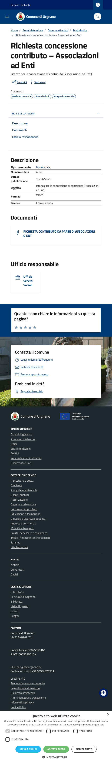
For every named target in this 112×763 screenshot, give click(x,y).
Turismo (15, 542)
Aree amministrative (23, 439)
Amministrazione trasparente (28, 697)
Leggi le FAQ (18, 678)
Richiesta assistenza (23, 693)
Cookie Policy (18, 707)
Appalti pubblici (20, 495)
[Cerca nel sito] (97, 16)
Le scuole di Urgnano (23, 597)
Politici (15, 453)
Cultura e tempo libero (24, 509)
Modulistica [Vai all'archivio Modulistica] (43, 167)
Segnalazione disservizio (25, 688)
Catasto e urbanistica (23, 504)
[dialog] (56, 737)
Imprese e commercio (23, 523)
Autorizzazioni (19, 499)
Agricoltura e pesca (22, 480)
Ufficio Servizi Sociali (28, 280)
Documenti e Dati (21, 463)
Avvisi (14, 574)
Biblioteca (16, 601)
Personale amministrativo (26, 458)
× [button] (108, 714)
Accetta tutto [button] (56, 749)
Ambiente (16, 485)
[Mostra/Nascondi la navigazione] (7, 16)
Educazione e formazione (25, 514)
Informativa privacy (22, 702)
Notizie (15, 565)
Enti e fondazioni (21, 448)
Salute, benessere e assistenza (29, 533)
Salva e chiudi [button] (28, 749)
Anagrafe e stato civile (24, 490)
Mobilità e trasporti (22, 528)
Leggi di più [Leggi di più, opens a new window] (98, 724)
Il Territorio (17, 592)
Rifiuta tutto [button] (84, 749)
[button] (103, 693)
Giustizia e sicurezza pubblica (28, 518)
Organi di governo (21, 434)
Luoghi (15, 616)
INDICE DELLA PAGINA (56, 113)
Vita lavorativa (19, 547)
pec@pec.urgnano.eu (29, 667)
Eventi (14, 611)
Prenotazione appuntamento (28, 683)
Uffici (14, 444)
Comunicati (17, 569)
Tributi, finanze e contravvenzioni (31, 538)
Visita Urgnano (19, 606)
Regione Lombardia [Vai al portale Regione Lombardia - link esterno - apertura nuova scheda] (21, 5)
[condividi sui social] (19, 82)
